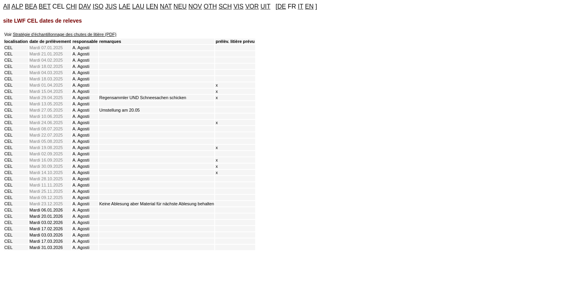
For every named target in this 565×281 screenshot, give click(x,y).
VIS (238, 6)
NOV (195, 6)
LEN (152, 6)
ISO (98, 6)
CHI (71, 6)
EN (309, 6)
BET (45, 6)
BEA (31, 6)
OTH (210, 6)
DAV (85, 6)
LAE (124, 6)
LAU (138, 6)
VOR (252, 6)
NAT (166, 6)
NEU (180, 6)
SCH (225, 6)
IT (300, 6)
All (6, 6)
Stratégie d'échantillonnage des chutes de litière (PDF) (65, 34)
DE (281, 6)
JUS (111, 6)
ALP (17, 6)
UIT (265, 6)
